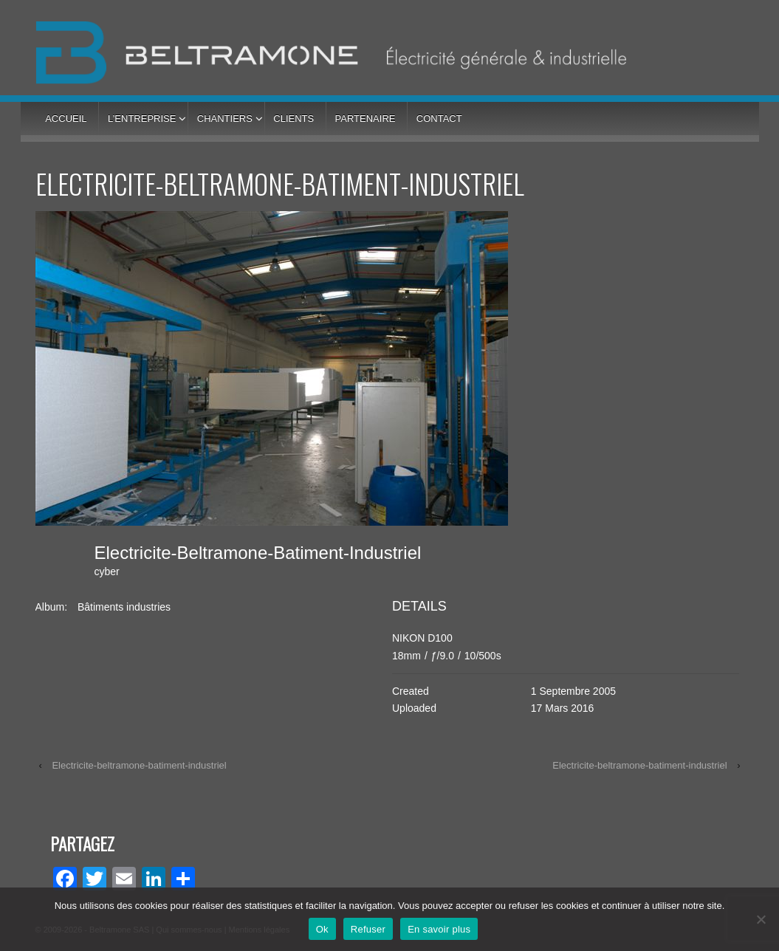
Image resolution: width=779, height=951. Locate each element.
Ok (322, 929)
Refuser (368, 929)
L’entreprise (142, 118)
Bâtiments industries (124, 607)
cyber (107, 571)
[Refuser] (760, 919)
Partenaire (365, 118)
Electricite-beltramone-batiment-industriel (139, 765)
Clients (293, 118)
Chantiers (225, 118)
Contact (439, 118)
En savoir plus (439, 929)
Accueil (65, 118)
